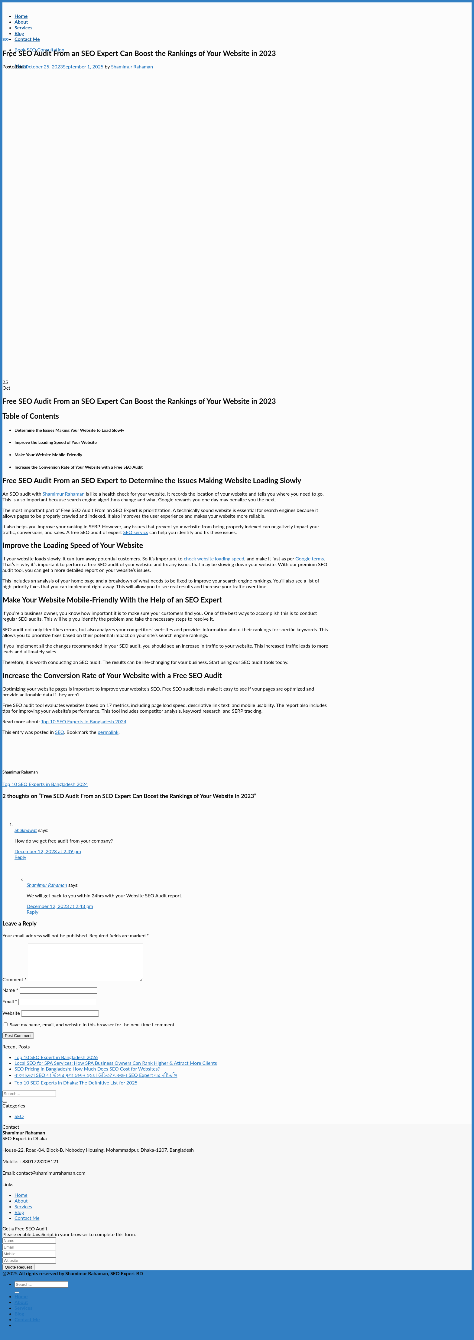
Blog (19, 33)
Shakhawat (26, 830)
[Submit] (4, 1109)
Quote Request (18, 1274)
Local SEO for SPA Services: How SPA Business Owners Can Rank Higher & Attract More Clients (116, 1070)
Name (10, 997)
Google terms (309, 558)
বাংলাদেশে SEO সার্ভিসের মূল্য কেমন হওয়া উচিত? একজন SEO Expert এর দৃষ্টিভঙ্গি (96, 1082)
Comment (14, 986)
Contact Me (27, 39)
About (21, 22)
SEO (5, 39)
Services (23, 27)
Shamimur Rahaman (132, 66)
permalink (108, 732)
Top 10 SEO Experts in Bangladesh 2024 (84, 721)
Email (9, 1009)
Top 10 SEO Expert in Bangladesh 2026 (56, 1064)
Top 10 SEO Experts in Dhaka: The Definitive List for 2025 (76, 1090)
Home (21, 16)
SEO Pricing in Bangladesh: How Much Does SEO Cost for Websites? (87, 1076)
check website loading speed (214, 558)
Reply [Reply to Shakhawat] (20, 857)
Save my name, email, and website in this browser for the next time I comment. (93, 1032)
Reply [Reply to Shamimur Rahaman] (32, 912)
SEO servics (135, 532)
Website (11, 1020)
